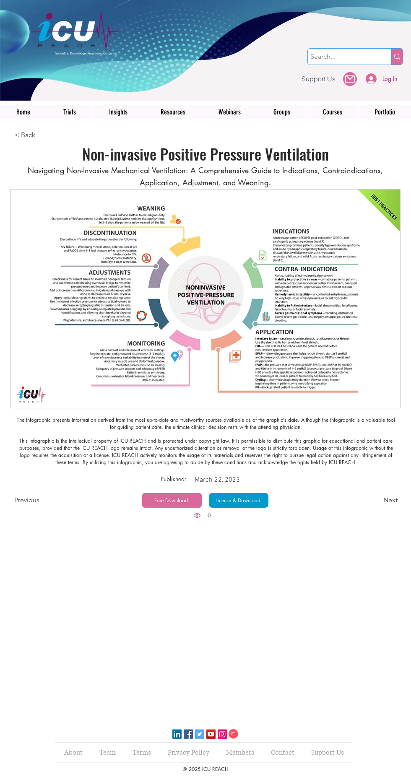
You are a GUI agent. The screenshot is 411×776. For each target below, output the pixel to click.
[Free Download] (172, 500)
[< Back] (42, 135)
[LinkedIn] (177, 734)
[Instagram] (222, 734)
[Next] (377, 500)
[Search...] (342, 57)
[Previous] (42, 500)
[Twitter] (199, 734)
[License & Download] (238, 500)
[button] (350, 79)
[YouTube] (211, 734)
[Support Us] (318, 78)
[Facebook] (188, 734)
